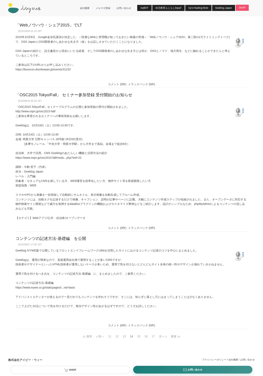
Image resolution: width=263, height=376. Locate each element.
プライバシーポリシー (214, 359)
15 (138, 336)
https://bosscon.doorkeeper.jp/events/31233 (43, 69)
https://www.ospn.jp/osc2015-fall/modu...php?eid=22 (48, 157)
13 (124, 336)
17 (153, 336)
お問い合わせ (123, 8)
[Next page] (163, 336)
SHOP (242, 7)
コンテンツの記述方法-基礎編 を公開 (50, 238)
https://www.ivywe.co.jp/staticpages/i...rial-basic (45, 287)
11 (109, 336)
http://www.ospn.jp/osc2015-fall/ (35, 111)
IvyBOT (144, 8)
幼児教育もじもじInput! (168, 8)
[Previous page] (87, 336)
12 (117, 336)
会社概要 (85, 8)
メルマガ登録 (103, 8)
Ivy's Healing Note (198, 8)
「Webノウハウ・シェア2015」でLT (48, 25)
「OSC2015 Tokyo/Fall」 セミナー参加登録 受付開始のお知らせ (73, 95)
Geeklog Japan (223, 8)
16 (146, 336)
